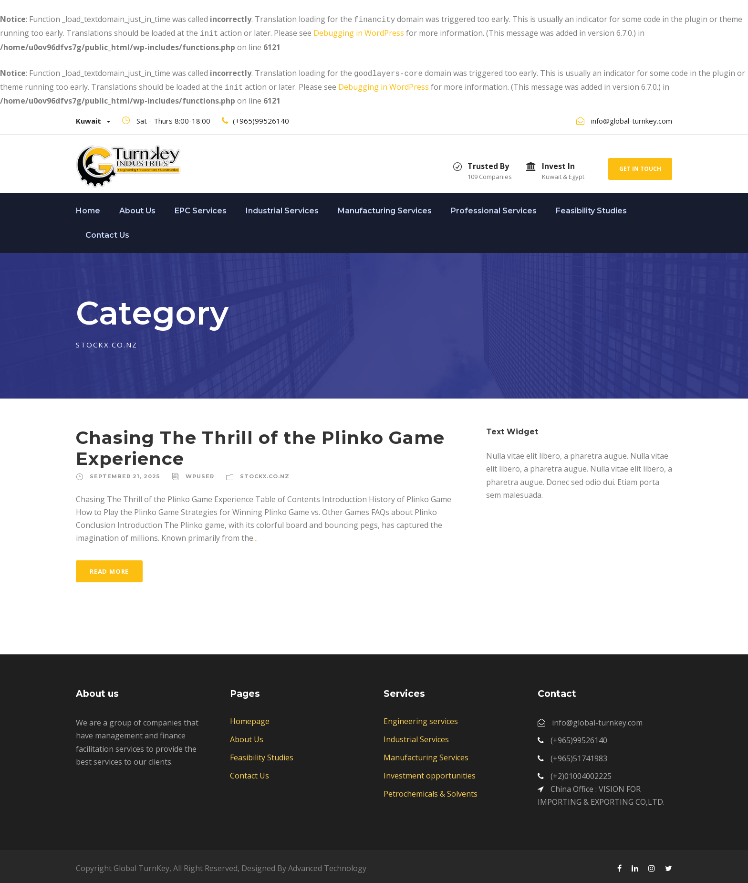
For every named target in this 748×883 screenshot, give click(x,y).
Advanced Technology (327, 864)
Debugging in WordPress (358, 32)
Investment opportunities (430, 772)
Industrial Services (282, 206)
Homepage (250, 717)
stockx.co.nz (265, 472)
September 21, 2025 (125, 472)
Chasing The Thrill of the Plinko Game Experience (260, 444)
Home (88, 206)
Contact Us (107, 231)
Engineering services (421, 717)
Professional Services (494, 206)
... (255, 534)
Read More (109, 567)
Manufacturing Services (385, 206)
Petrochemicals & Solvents (431, 790)
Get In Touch (640, 165)
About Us (137, 206)
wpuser (200, 472)
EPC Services (201, 206)
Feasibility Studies (591, 206)
